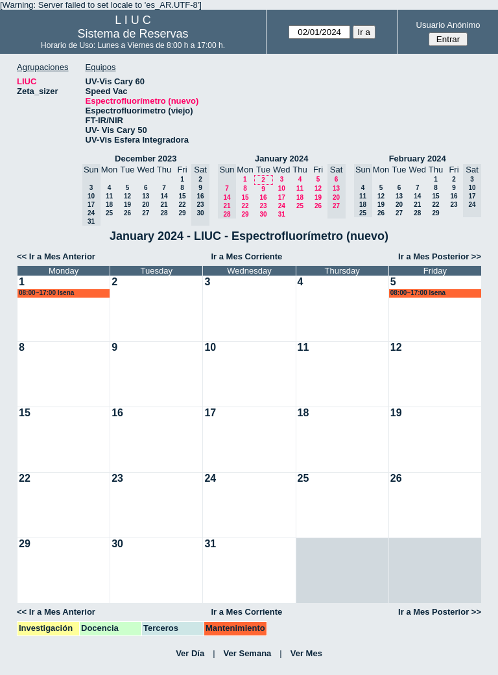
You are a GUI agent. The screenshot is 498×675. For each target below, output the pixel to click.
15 (181, 196)
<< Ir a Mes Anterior (56, 256)
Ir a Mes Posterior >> (439, 256)
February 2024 (417, 158)
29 (181, 213)
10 (281, 188)
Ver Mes (306, 653)
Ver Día (190, 653)
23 (263, 205)
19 (127, 204)
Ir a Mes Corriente (246, 256)
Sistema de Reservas (133, 33)
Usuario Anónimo (448, 25)
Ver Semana (248, 653)
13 (145, 196)
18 (109, 204)
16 (263, 197)
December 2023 (145, 158)
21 (163, 204)
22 (181, 204)
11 (109, 196)
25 (109, 213)
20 (145, 204)
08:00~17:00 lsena (46, 292)
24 (281, 205)
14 (163, 196)
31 (281, 214)
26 (127, 213)
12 (127, 196)
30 (263, 214)
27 (145, 213)
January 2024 (281, 158)
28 (163, 213)
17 (281, 197)
